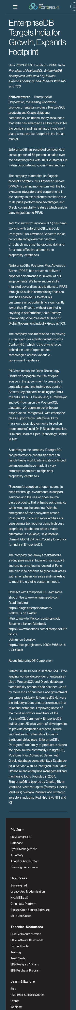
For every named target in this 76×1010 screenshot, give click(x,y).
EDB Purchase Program (20, 870)
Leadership (12, 943)
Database (11, 743)
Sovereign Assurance (18, 767)
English (17, 983)
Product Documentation (20, 834)
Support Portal (14, 846)
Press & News (13, 949)
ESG (27, 998)
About (9, 937)
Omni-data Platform (18, 803)
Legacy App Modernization (22, 791)
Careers (10, 955)
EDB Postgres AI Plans (19, 864)
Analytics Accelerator (18, 761)
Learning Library (15, 919)
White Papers (13, 913)
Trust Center (13, 858)
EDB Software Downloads (21, 840)
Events (9, 900)
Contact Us (12, 961)
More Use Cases (15, 815)
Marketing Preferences (17, 1003)
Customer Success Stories (22, 894)
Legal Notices (12, 998)
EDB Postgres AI (15, 736)
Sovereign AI (13, 785)
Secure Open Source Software (24, 809)
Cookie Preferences (46, 1003)
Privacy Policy (41, 998)
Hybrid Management (18, 749)
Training (10, 852)
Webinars (11, 907)
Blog (8, 888)
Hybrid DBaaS (13, 797)
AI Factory (11, 755)
